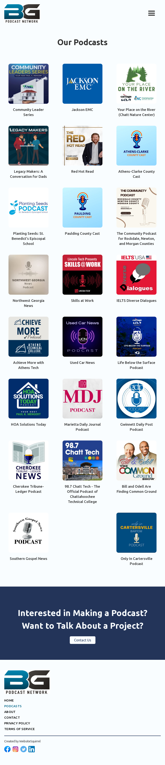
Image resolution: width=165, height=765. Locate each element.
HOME (9, 700)
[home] (22, 13)
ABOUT (9, 712)
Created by (22, 741)
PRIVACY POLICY (17, 723)
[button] (152, 13)
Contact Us (82, 640)
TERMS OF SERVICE (19, 729)
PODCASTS (13, 706)
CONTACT (12, 717)
